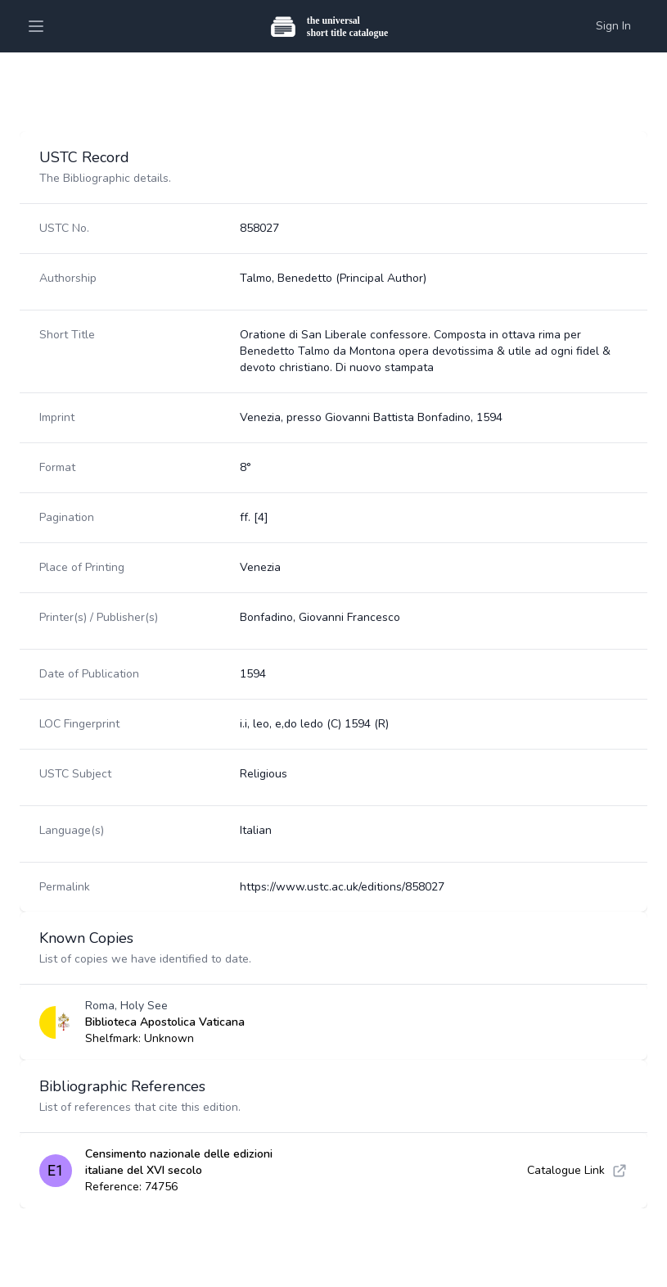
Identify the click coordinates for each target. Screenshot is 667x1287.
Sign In (613, 26)
